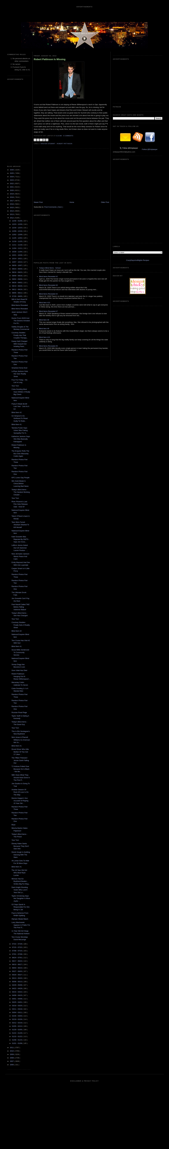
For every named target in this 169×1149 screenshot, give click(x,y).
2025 (12, 173)
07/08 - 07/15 (17, 951)
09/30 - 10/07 (17, 265)
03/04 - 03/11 (17, 1012)
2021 (12, 187)
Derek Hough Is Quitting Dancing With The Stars (20, 854)
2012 (12, 218)
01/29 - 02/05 (17, 1030)
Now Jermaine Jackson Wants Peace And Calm (20, 556)
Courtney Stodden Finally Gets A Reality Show (20, 625)
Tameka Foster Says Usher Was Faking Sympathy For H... (19, 430)
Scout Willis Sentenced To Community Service (20, 652)
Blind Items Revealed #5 (48, 346)
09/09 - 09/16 (17, 276)
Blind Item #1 (16, 424)
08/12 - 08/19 (17, 289)
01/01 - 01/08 (17, 1043)
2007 (12, 1061)
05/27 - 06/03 (17, 971)
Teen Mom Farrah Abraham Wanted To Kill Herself (20, 524)
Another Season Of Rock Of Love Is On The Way (19, 792)
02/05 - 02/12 (17, 1026)
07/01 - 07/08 (17, 954)
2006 (12, 1065)
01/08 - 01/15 (17, 1040)
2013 (12, 214)
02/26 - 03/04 (17, 1016)
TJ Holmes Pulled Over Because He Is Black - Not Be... (20, 769)
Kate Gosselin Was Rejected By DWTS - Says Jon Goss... (20, 539)
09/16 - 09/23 (17, 272)
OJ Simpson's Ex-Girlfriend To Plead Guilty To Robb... (19, 418)
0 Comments (68, 135)
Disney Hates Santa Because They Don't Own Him (20, 846)
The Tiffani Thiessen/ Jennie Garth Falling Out (20, 760)
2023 (12, 180)
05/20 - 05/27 (17, 975)
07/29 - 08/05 (17, 296)
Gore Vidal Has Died (19, 670)
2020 (12, 190)
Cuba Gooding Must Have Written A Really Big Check (20, 391)
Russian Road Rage (19, 712)
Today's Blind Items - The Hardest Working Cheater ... (20, 492)
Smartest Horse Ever (19, 368)
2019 (12, 194)
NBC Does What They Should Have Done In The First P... (20, 777)
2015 (12, 207)
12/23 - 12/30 (17, 224)
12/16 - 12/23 (17, 228)
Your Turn (15, 386)
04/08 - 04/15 (17, 995)
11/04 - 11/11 (17, 248)
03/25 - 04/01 (17, 1002)
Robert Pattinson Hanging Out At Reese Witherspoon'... (20, 676)
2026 (12, 170)
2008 (12, 1058)
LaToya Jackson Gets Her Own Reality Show (19, 373)
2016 (12, 204)
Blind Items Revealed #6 (48, 285)
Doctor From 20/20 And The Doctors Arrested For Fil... (20, 320)
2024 (12, 177)
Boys (13, 825)
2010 (12, 1051)
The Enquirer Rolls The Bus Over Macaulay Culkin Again (20, 453)
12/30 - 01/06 (17, 221)
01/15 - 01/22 (17, 1036)
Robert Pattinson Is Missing (49, 59)
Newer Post (38, 202)
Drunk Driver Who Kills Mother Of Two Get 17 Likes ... (20, 751)
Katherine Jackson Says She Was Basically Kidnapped (20, 439)
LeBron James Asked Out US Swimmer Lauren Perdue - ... (19, 547)
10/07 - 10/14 (17, 262)
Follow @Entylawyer (150, 149)
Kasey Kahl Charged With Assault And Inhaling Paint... (19, 343)
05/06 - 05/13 (17, 982)
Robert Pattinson (64, 143)
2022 (12, 183)
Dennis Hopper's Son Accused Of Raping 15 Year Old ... (19, 800)
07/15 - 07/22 (17, 947)
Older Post (105, 202)
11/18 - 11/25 (17, 241)
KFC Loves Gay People (20, 478)
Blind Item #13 (44, 303)
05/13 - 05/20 (17, 978)
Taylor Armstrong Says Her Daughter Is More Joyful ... (20, 898)
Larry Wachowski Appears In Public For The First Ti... (20, 925)
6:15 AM (59, 135)
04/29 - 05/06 (17, 985)
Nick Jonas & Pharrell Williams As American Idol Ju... (20, 739)
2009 (12, 1054)
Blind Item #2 (16, 412)
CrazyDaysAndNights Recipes (137, 260)
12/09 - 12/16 (17, 231)
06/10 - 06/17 (17, 964)
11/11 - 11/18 (17, 245)
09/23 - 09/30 (17, 269)
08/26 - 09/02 (17, 283)
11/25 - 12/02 (17, 238)
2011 (12, 1048)
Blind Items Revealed (19, 305)
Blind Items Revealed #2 (48, 276)
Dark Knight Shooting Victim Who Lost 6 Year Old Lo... (19, 889)
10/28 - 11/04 (17, 252)
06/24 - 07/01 (17, 958)
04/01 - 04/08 (17, 999)
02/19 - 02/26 (17, 1019)
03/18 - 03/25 (17, 1006)
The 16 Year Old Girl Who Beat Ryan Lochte (19, 872)
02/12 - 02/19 (17, 1023)
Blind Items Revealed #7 (48, 311)
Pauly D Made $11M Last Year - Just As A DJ (20, 406)
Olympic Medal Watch (19, 919)
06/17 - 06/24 (17, 961)
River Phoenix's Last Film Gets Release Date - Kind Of (19, 504)
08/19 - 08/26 (17, 286)
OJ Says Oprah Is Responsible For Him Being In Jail (20, 907)
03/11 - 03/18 (17, 1009)
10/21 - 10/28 (17, 255)
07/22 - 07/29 (17, 944)
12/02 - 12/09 (17, 235)
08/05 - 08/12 (17, 293)
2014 (12, 211)
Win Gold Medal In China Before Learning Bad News (19, 483)
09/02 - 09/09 (17, 279)
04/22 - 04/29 (17, 988)
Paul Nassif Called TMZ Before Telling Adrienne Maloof (20, 607)
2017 (12, 201)
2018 (12, 197)
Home (72, 202)
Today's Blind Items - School (50, 268)
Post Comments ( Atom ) (53, 207)
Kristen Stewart (48, 143)
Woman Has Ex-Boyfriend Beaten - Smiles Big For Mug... (20, 881)
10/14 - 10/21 (17, 259)
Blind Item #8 (44, 320)
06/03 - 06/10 (17, 968)
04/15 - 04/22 (17, 992)
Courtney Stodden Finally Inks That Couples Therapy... (19, 335)
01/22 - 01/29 (17, 1033)
